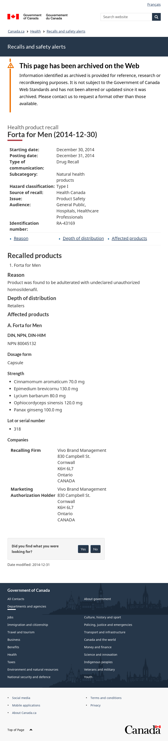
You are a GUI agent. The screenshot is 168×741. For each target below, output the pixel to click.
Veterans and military (99, 669)
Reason (21, 238)
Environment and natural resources (32, 669)
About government (97, 599)
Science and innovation (100, 655)
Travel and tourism (20, 632)
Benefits (13, 647)
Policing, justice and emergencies (108, 625)
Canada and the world (100, 640)
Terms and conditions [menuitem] (106, 698)
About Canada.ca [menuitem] (24, 713)
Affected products (129, 238)
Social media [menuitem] (21, 698)
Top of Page (20, 730)
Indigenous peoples (98, 662)
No (95, 549)
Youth (88, 677)
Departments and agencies (26, 606)
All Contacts (15, 599)
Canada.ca (16, 31)
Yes (83, 549)
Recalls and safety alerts (66, 31)
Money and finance (98, 647)
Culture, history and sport (102, 617)
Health (35, 31)
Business (13, 640)
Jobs (10, 617)
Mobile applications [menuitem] (26, 705)
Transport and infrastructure (104, 632)
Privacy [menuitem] (95, 705)
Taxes (11, 662)
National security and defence (28, 677)
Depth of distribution (83, 238)
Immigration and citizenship (27, 625)
